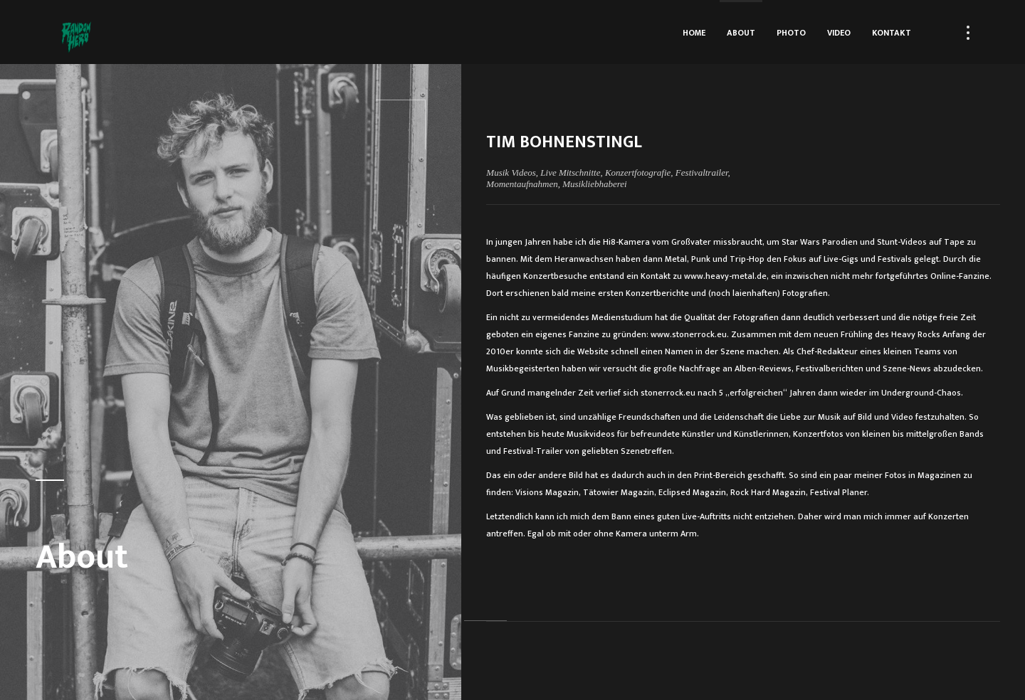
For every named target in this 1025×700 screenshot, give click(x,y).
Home (694, 33)
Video (839, 33)
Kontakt (891, 33)
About (741, 33)
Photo (791, 33)
